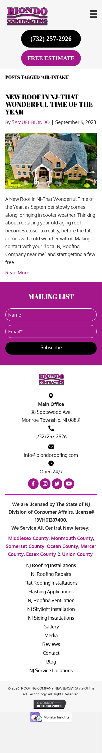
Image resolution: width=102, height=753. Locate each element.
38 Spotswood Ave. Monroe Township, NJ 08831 (51, 416)
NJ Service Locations (51, 670)
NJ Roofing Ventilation (51, 600)
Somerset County (25, 546)
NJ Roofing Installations (51, 565)
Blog (51, 662)
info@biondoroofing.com (51, 455)
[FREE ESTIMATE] (51, 58)
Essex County (41, 554)
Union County (77, 554)
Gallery (51, 626)
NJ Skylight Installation (51, 609)
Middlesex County (28, 538)
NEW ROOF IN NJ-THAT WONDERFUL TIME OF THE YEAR (49, 104)
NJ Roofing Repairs (51, 574)
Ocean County (62, 546)
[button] (51, 348)
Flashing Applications (51, 591)
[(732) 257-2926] (51, 38)
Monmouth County (72, 538)
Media (51, 635)
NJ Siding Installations (51, 618)
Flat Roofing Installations (51, 583)
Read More (17, 272)
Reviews (51, 644)
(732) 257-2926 (51, 436)
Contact (51, 653)
